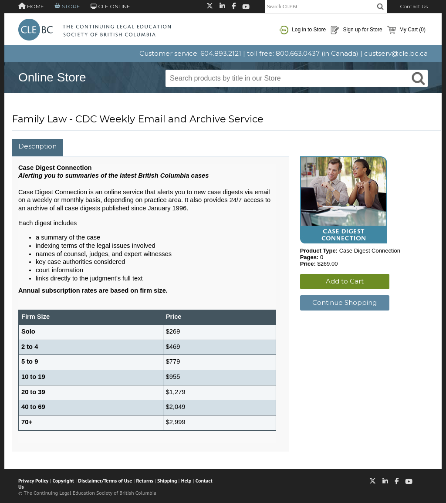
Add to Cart (345, 281)
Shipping (167, 480)
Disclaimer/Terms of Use (105, 480)
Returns (144, 480)
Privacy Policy (33, 480)
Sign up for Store (356, 30)
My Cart (406, 30)
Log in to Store (303, 30)
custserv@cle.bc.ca (396, 53)
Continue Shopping (344, 302)
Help (186, 480)
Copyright (63, 480)
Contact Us (414, 6)
